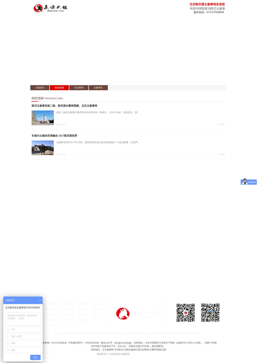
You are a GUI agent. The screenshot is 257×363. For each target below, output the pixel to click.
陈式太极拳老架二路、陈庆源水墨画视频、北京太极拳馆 (64, 105)
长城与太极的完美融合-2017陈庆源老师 (54, 135)
